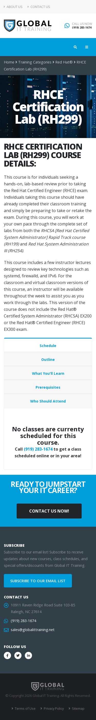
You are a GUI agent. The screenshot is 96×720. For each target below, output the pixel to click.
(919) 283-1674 (81, 27)
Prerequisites (48, 387)
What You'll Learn (48, 373)
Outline (48, 359)
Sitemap (77, 708)
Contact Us (38, 6)
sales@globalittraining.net (33, 629)
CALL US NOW (82, 24)
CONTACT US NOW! (49, 511)
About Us (13, 6)
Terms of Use (25, 708)
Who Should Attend (48, 401)
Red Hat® (64, 62)
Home (9, 62)
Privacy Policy (53, 708)
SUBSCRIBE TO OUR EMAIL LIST (38, 580)
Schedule (48, 345)
